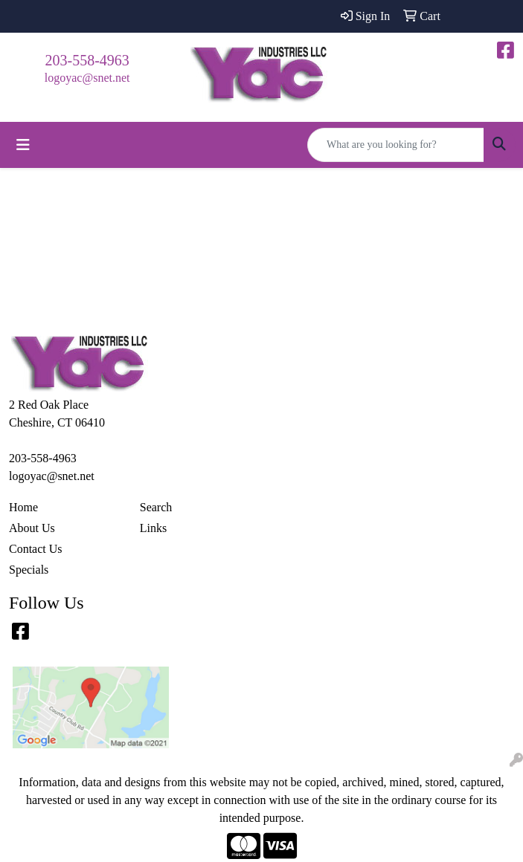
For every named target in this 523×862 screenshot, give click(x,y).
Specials (28, 569)
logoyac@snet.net (87, 77)
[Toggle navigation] (23, 145)
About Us (32, 528)
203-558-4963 (87, 60)
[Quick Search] (395, 145)
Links (153, 528)
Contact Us (35, 548)
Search (156, 507)
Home (23, 507)
